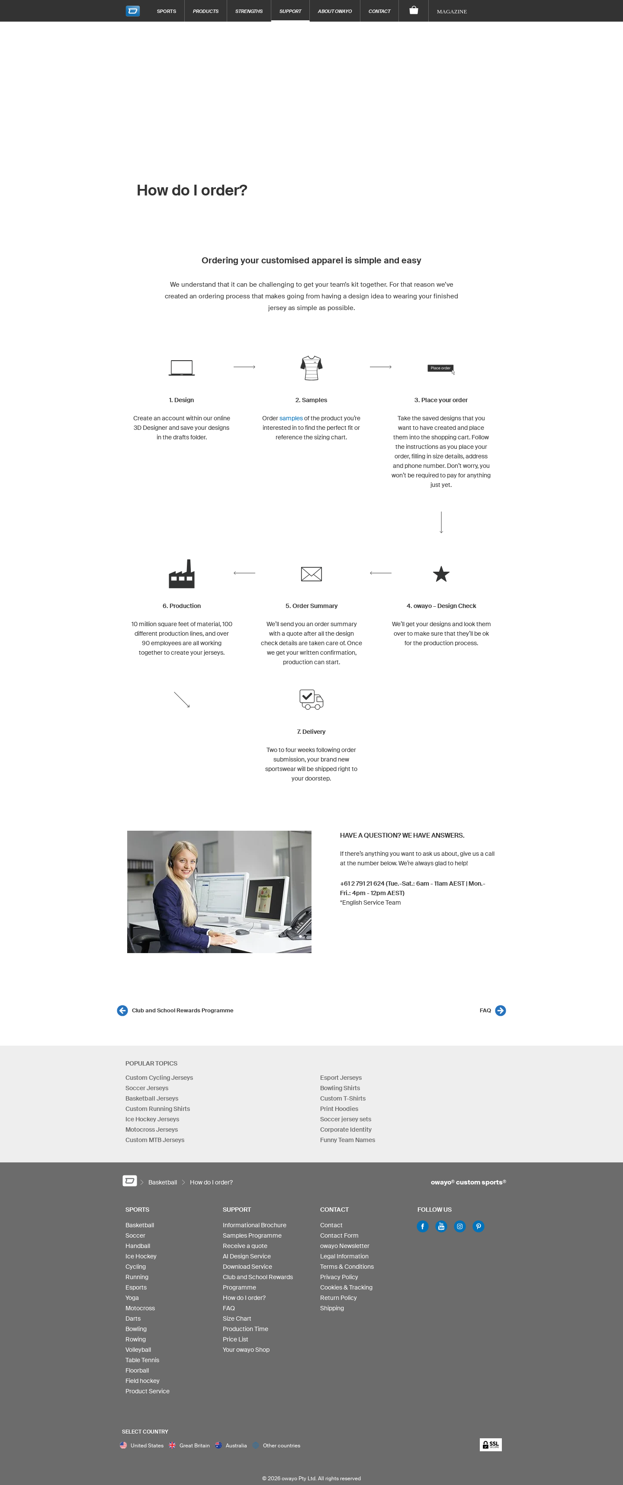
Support (290, 11)
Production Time (245, 1328)
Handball (137, 1245)
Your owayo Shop (246, 1349)
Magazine (452, 11)
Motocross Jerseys (151, 1129)
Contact (379, 11)
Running (136, 1277)
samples (291, 418)
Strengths (249, 11)
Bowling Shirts (340, 1088)
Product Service (147, 1391)
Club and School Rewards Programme (183, 1010)
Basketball (139, 1225)
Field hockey (142, 1380)
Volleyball (138, 1349)
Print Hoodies (339, 1108)
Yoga (132, 1297)
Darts (133, 1318)
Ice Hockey (141, 1256)
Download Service (247, 1266)
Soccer (135, 1235)
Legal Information (344, 1256)
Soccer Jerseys (146, 1088)
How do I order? (244, 1297)
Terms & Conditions (347, 1266)
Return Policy (338, 1297)
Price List (235, 1339)
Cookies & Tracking (346, 1287)
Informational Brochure (254, 1225)
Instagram (460, 1226)
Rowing (135, 1339)
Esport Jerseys (341, 1077)
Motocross (140, 1308)
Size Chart (237, 1318)
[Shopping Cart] (414, 11)
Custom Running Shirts (157, 1108)
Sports (166, 11)
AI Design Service (247, 1256)
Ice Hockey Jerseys (152, 1119)
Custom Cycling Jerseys (159, 1077)
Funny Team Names (347, 1139)
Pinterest (478, 1226)
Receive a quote (245, 1245)
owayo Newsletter (344, 1245)
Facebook (422, 1226)
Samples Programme (252, 1235)
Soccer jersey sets (345, 1119)
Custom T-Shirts (343, 1098)
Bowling (136, 1328)
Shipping (332, 1308)
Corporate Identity (346, 1129)
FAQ (485, 1010)
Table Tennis (142, 1360)
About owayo (335, 11)
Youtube (441, 1226)
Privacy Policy (339, 1277)
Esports (136, 1287)
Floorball (137, 1370)
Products (205, 11)
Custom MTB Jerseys (154, 1139)
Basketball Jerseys (151, 1098)
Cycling (135, 1266)
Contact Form (339, 1235)
